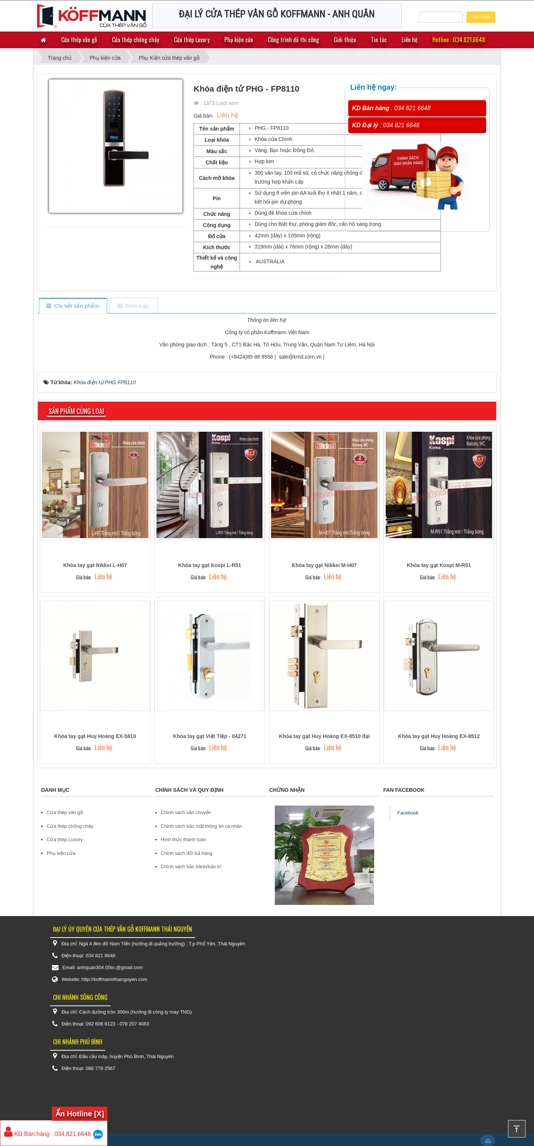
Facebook (408, 813)
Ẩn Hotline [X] (80, 1114)
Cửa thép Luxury (192, 39)
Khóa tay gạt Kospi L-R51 (209, 565)
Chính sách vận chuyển (186, 812)
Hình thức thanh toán (183, 839)
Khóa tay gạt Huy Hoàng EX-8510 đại (324, 736)
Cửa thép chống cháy (135, 39)
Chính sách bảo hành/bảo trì (191, 866)
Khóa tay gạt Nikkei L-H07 (95, 565)
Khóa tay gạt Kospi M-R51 (439, 565)
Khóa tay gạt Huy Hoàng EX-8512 (438, 736)
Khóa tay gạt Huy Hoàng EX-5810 (95, 736)
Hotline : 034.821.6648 (458, 39)
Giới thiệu (345, 39)
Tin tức (379, 39)
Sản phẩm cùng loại (76, 411)
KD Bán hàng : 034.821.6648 (47, 1134)
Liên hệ (410, 39)
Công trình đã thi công (293, 39)
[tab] (72, 306)
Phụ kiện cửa (238, 39)
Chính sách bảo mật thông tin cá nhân (201, 826)
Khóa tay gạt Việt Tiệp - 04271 (210, 736)
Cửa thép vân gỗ (79, 39)
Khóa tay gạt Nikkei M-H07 (324, 565)
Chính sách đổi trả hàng (186, 853)
